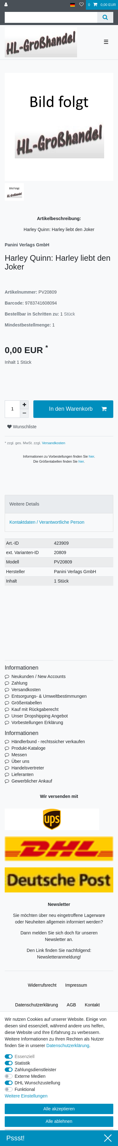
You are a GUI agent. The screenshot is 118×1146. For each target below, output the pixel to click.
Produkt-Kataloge (28, 748)
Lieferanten (22, 774)
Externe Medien (30, 1076)
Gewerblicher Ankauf (31, 781)
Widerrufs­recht (42, 985)
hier (91, 456)
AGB (71, 1004)
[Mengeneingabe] (12, 409)
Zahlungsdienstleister (35, 1069)
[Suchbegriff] (51, 17)
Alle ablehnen (59, 1121)
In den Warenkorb (77, 409)
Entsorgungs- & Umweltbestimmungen (49, 696)
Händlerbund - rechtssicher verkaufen (48, 741)
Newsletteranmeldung (58, 956)
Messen (19, 754)
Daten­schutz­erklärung (36, 1004)
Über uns (20, 761)
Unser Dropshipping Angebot (39, 715)
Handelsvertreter (27, 767)
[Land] (72, 5)
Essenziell (25, 1056)
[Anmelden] (6, 5)
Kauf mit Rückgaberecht (34, 709)
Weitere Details (24, 503)
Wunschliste (22, 426)
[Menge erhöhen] (24, 404)
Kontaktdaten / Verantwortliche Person (46, 522)
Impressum (76, 985)
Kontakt (92, 1004)
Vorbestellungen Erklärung (37, 722)
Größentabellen (26, 702)
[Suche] (105, 17)
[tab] (59, 504)
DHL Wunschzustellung (37, 1082)
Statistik (22, 1063)
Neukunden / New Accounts (38, 676)
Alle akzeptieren (59, 1108)
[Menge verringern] (24, 413)
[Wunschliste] (81, 5)
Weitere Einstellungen (26, 1095)
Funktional (25, 1089)
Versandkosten (53, 443)
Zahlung (19, 683)
